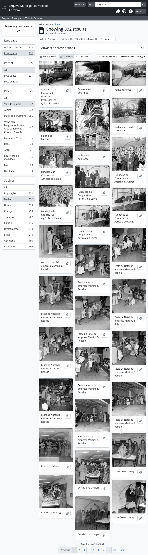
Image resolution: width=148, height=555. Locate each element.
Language (10, 40)
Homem (18, 205)
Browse (79, 4)
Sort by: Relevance (107, 56)
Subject (9, 180)
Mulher (18, 200)
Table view (81, 56)
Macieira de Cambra (18, 116)
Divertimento (18, 229)
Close (57, 24)
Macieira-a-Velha (18, 138)
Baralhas (18, 171)
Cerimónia (18, 241)
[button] (118, 11)
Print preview (48, 56)
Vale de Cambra (18, 104)
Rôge (18, 144)
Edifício (18, 223)
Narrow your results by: (18, 28)
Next (122, 550)
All (5, 69)
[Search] (118, 4)
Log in (139, 11)
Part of (8, 63)
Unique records (18, 48)
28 (114, 550)
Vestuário (18, 247)
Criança (18, 211)
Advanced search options (58, 48)
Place (7, 91)
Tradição (18, 217)
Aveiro (18, 110)
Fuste (18, 165)
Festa (18, 235)
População (18, 194)
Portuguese (18, 54)
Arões (18, 150)
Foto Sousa (18, 76)
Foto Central (18, 82)
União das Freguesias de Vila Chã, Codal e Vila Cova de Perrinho (18, 127)
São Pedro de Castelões (18, 157)
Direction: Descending (132, 56)
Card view (66, 56)
